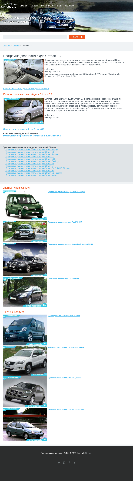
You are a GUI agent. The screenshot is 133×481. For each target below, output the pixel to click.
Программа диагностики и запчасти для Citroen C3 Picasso (33, 173)
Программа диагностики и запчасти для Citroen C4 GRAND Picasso (37, 168)
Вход (58, 6)
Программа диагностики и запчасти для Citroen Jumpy (31, 150)
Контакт (34, 6)
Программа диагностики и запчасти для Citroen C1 (29, 157)
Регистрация (47, 6)
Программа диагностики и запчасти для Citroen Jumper (32, 154)
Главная (23, 6)
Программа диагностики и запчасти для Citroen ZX (29, 164)
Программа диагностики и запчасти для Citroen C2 (29, 152)
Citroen (16, 46)
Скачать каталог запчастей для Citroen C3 (23, 129)
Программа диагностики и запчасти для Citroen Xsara (31, 175)
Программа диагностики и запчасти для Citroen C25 (30, 159)
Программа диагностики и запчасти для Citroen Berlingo (32, 161)
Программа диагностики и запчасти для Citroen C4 (29, 166)
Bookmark (69, 6)
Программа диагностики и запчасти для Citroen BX (29, 171)
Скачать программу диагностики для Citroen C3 (26, 89)
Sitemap (88, 453)
